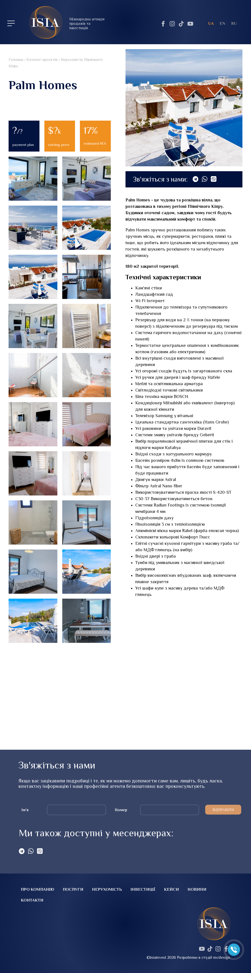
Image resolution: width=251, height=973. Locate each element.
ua (211, 23)
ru (234, 23)
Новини (197, 889)
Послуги (73, 889)
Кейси (171, 889)
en (222, 23)
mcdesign (221, 957)
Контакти (32, 900)
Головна (13, 59)
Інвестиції (143, 889)
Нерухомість (107, 889)
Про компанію (37, 889)
